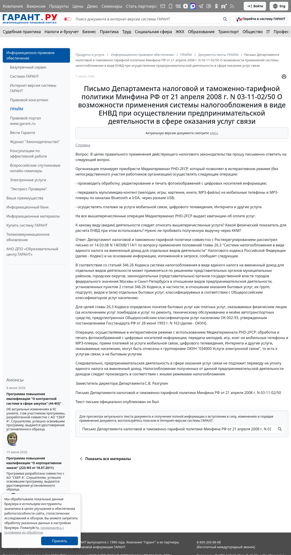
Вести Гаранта (22, 132)
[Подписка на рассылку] (163, 6)
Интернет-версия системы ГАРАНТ (33, 88)
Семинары (111, 6)
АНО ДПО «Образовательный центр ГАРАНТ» (32, 251)
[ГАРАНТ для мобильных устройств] (170, 6)
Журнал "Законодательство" (35, 141)
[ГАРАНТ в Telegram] (201, 6)
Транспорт (228, 31)
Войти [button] (255, 6)
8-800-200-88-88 (209, 542)
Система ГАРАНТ (24, 76)
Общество (253, 31)
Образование (201, 31)
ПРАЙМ (16, 109)
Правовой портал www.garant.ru (25, 121)
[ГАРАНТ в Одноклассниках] (216, 6)
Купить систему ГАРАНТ (27, 225)
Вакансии (36, 6)
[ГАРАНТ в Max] (193, 6)
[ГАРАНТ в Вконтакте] (178, 6)
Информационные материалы (33, 216)
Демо (92, 6)
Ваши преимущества (24, 198)
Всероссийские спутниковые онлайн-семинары (35, 168)
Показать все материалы (104, 458)
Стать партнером (143, 6)
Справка (82, 145)
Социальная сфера (153, 31)
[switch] (67, 19)
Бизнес (89, 31)
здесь (214, 133)
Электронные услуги (28, 179)
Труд (126, 31)
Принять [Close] (59, 540)
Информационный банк (27, 207)
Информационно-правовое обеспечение (30, 55)
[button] (260, 19)
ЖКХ (180, 31)
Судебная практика (22, 31)
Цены (77, 6)
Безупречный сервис (28, 67)
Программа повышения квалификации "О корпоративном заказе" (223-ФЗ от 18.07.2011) (33, 463)
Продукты (59, 6)
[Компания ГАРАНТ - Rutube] (224, 6)
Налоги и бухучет (62, 31)
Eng (279, 6)
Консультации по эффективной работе (28, 153)
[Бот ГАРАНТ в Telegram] (208, 6)
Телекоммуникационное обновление (28, 237)
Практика (109, 31)
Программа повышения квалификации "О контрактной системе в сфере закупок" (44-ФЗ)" (33, 399)
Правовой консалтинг (29, 99)
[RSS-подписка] (232, 6)
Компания (13, 6)
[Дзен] (185, 6)
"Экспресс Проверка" (28, 188)
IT (268, 31)
